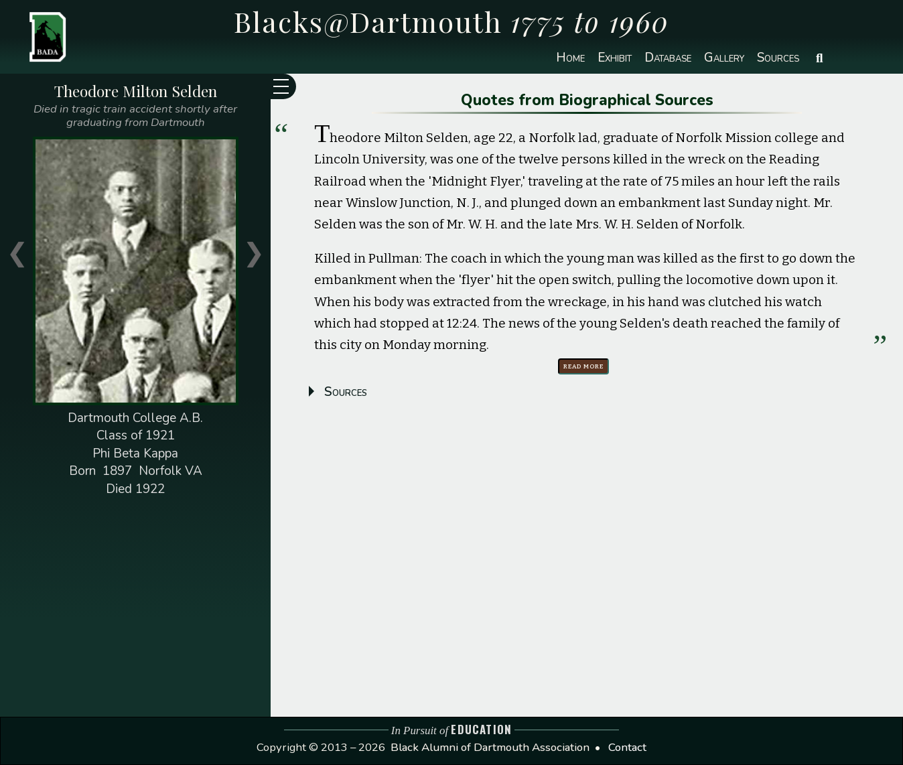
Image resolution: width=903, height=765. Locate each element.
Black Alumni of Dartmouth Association (490, 747)
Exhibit (615, 58)
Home (570, 58)
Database (667, 58)
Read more (583, 365)
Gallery (724, 58)
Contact (627, 747)
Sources (778, 58)
